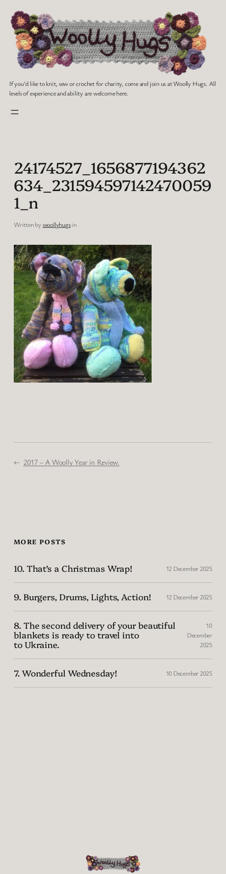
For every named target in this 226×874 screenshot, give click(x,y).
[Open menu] (14, 112)
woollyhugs (57, 224)
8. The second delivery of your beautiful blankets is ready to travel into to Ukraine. (94, 634)
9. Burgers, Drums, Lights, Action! (82, 597)
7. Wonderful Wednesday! (65, 673)
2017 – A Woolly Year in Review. (71, 462)
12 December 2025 (189, 568)
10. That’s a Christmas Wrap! (73, 568)
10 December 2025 (199, 635)
